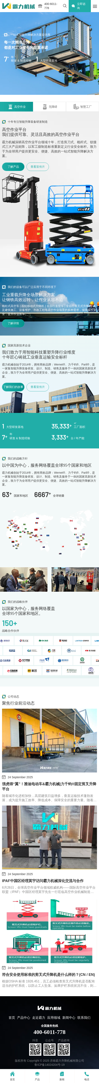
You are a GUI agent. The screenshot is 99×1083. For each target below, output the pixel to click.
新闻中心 (68, 1017)
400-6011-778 (49, 1032)
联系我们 (83, 1017)
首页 (12, 1017)
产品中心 (23, 1017)
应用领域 (53, 1017)
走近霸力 (38, 1017)
